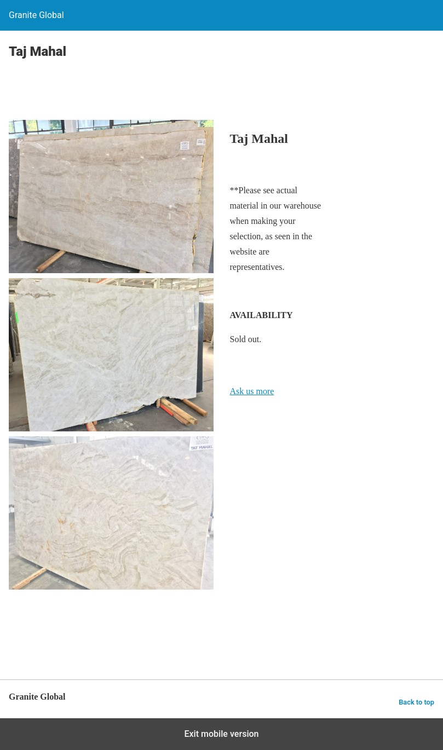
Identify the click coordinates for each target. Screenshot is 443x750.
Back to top (416, 702)
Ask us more (252, 391)
